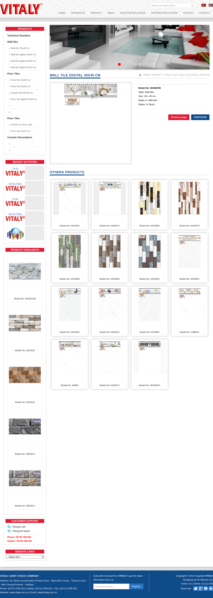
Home (61, 13)
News (111, 13)
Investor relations (133, 13)
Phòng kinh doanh (21, 531)
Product (96, 13)
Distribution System (164, 13)
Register (136, 586)
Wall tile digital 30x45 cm (194, 75)
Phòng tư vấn (19, 527)
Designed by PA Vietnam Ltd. (198, 579)
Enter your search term (192, 5)
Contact (204, 13)
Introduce (78, 13)
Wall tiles (172, 75)
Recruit (188, 13)
